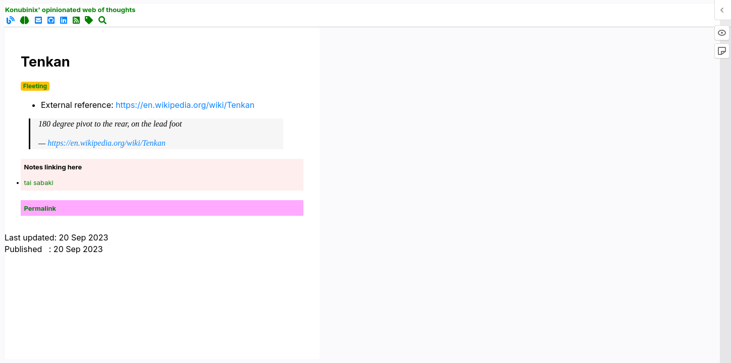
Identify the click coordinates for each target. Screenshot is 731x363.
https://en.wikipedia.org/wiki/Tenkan (185, 105)
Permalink (40, 208)
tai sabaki (39, 182)
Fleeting (35, 86)
